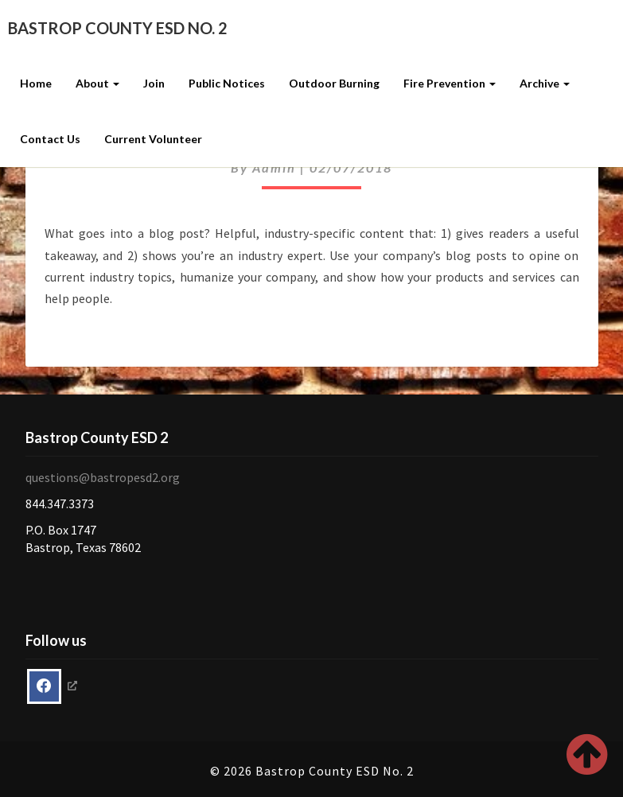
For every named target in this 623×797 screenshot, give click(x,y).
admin (274, 167)
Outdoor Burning (334, 83)
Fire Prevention (449, 83)
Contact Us (50, 139)
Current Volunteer (153, 139)
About (97, 83)
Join (154, 83)
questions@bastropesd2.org (102, 477)
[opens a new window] (51, 686)
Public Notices (227, 83)
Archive (545, 83)
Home (36, 83)
